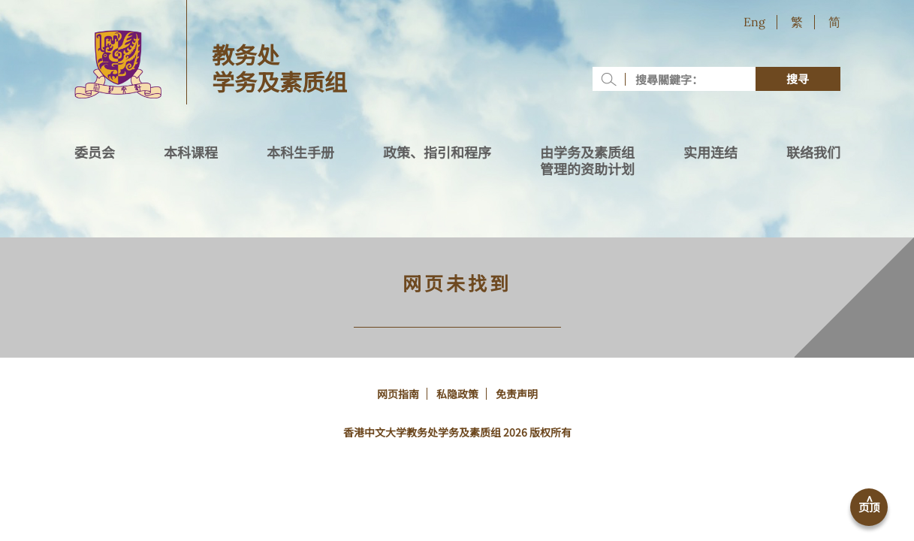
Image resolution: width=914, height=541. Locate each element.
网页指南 (398, 393)
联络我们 (813, 153)
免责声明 (517, 393)
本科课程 (191, 153)
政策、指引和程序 (437, 153)
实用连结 (710, 153)
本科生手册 (300, 153)
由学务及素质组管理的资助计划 (587, 161)
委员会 (94, 153)
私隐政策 (457, 393)
